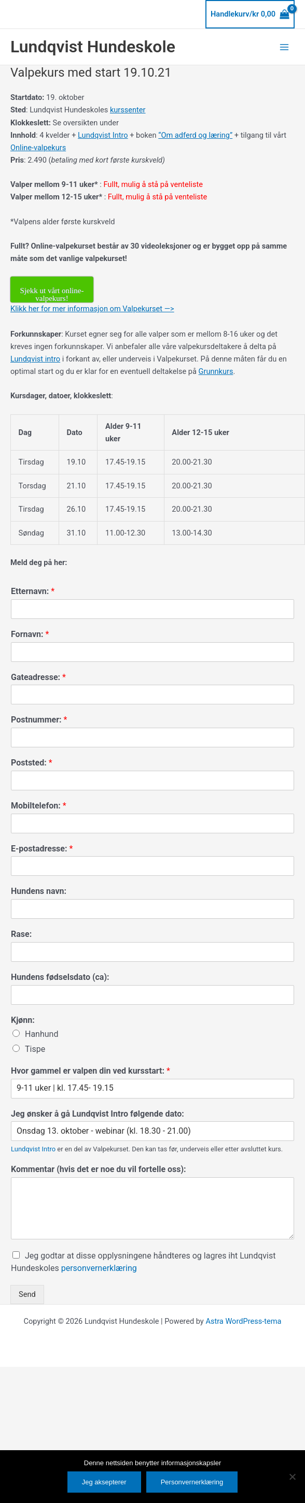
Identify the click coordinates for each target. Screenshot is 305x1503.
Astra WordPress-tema (243, 1321)
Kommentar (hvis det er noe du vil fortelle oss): (98, 1169)
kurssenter (128, 109)
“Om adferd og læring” (195, 135)
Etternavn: (32, 591)
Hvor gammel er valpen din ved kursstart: (90, 1071)
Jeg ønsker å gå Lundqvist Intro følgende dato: (97, 1114)
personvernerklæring (99, 1268)
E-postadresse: (42, 849)
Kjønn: (23, 1020)
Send (27, 1294)
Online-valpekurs (38, 147)
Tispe (35, 1049)
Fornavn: (30, 634)
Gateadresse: (38, 677)
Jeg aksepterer (104, 1482)
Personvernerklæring (192, 1482)
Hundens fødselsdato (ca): (60, 977)
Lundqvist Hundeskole (92, 46)
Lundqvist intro (35, 359)
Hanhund (41, 1034)
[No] (292, 1476)
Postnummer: (39, 720)
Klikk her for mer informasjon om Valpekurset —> (92, 308)
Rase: (21, 934)
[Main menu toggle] (284, 46)
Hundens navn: (38, 891)
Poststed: (31, 763)
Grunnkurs (216, 371)
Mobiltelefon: (38, 806)
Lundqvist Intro (103, 135)
